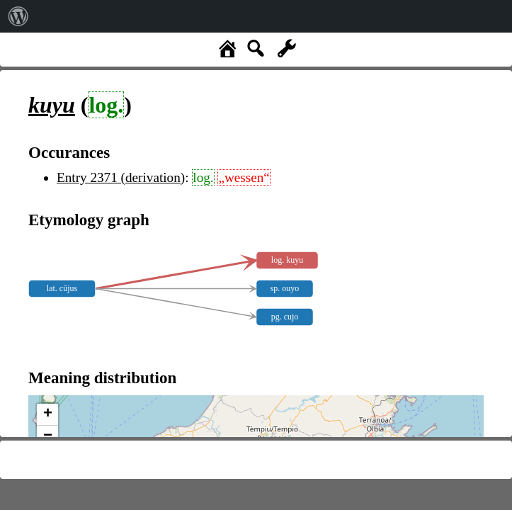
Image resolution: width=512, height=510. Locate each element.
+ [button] (47, 414)
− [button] (47, 436)
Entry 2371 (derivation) (121, 177)
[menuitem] (18, 16)
